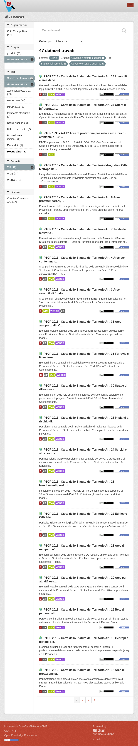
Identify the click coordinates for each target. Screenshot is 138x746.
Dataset (17, 17)
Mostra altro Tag (16, 151)
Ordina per (45, 41)
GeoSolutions (106, 734)
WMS (51, 94)
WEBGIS (60, 94)
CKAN (99, 730)
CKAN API (10, 730)
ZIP (44, 94)
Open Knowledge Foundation (20, 735)
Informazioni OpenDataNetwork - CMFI (26, 726)
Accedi (96, 739)
